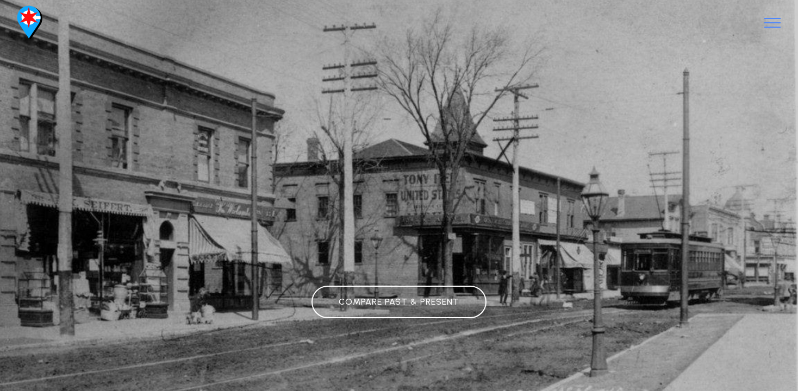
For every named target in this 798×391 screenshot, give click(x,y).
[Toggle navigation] (772, 22)
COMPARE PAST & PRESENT (399, 302)
